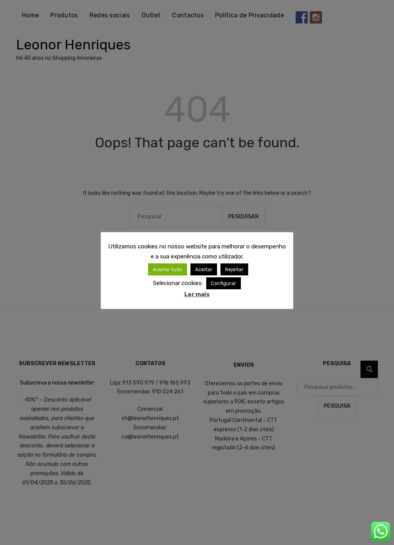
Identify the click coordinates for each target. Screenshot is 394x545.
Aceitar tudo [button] (167, 269)
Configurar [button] (223, 283)
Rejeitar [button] (234, 269)
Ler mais (197, 294)
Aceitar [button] (203, 269)
